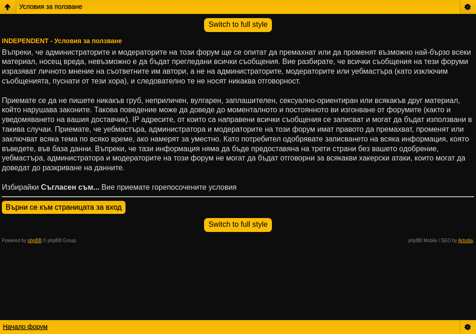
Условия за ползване (50, 6)
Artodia (465, 240)
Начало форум (25, 326)
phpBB (35, 240)
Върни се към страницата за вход (64, 207)
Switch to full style (237, 24)
